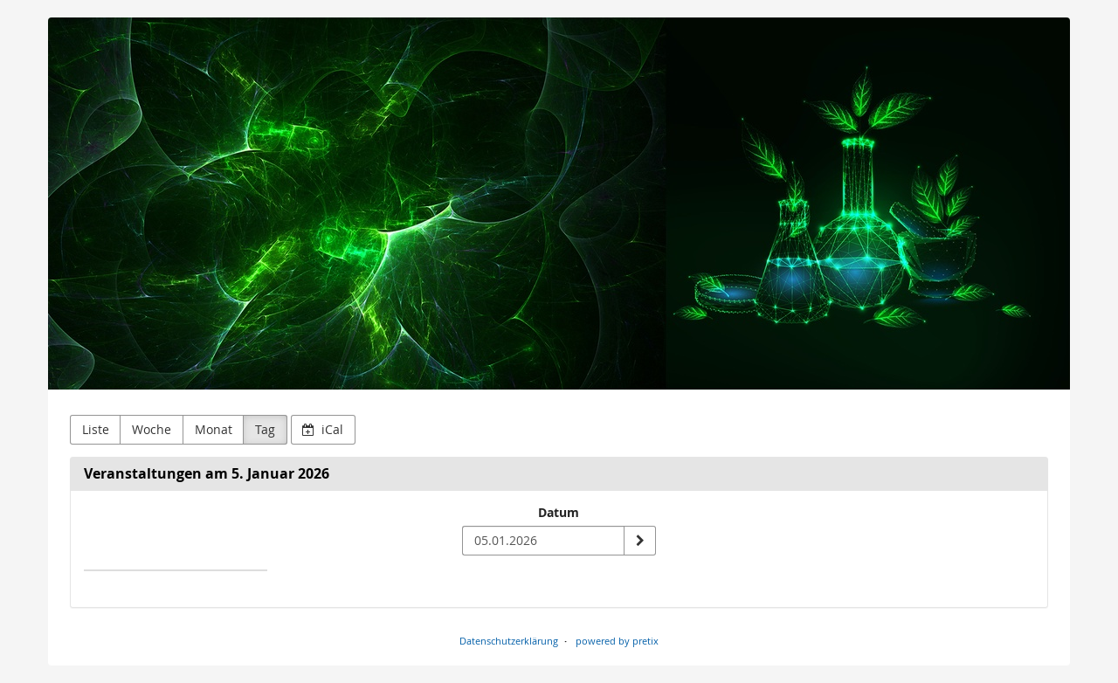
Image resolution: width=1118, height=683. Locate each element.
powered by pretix (617, 640)
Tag (265, 429)
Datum (558, 512)
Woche (151, 429)
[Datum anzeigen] (639, 540)
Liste (95, 429)
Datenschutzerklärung (508, 640)
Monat (213, 429)
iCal (322, 429)
